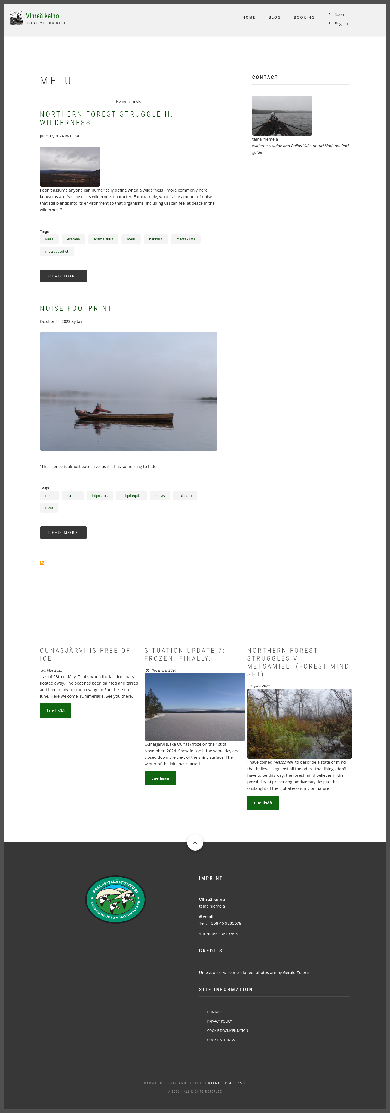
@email (206, 916)
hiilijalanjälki (131, 495)
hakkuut (155, 239)
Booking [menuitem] (304, 17)
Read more (67, 277)
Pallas (160, 495)
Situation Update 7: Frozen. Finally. (185, 654)
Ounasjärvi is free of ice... (85, 654)
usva (49, 507)
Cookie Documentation (227, 1030)
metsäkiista (185, 239)
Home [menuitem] (249, 17)
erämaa (73, 239)
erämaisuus (103, 239)
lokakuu (185, 495)
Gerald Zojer (296, 972)
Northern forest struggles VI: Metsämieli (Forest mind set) (298, 662)
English (341, 23)
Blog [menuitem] (275, 17)
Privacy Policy (219, 1021)
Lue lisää (56, 710)
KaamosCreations (227, 1083)
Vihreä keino (42, 16)
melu (131, 239)
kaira (49, 239)
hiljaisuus (100, 495)
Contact (214, 1012)
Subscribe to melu (42, 563)
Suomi (340, 14)
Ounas (72, 495)
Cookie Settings (221, 1040)
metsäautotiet (57, 251)
